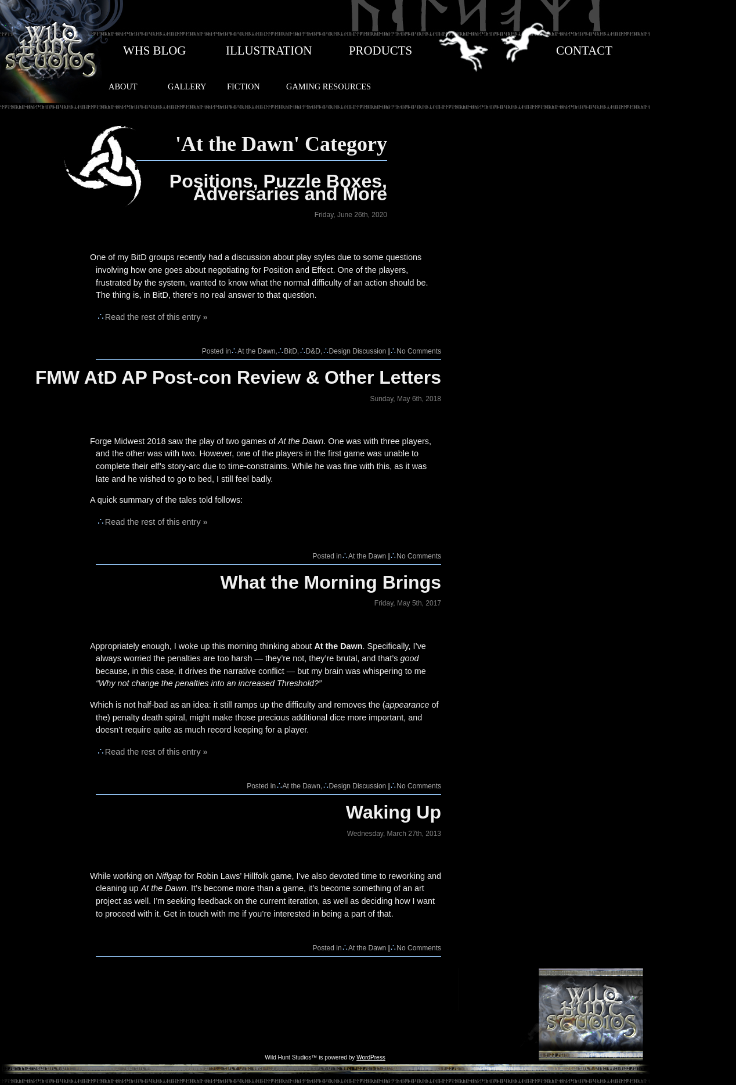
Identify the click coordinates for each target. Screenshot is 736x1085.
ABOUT (123, 86)
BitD (290, 351)
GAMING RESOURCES (328, 86)
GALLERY (187, 86)
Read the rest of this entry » (156, 317)
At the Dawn (256, 351)
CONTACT (584, 50)
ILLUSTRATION (269, 50)
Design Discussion (358, 351)
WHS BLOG (154, 50)
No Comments (418, 351)
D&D (313, 351)
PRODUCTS (380, 50)
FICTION (243, 86)
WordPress (370, 1057)
